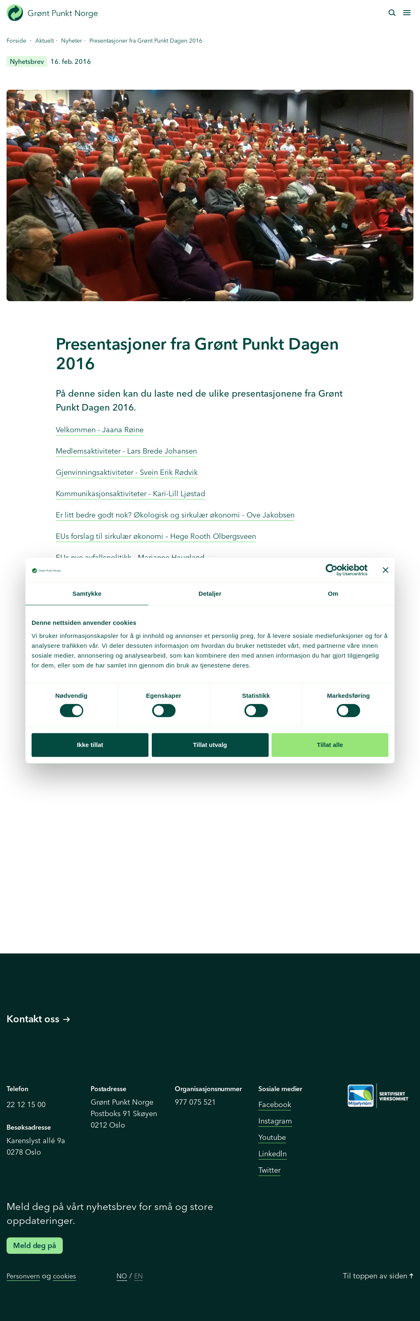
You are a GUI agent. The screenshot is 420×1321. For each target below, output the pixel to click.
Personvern (23, 1276)
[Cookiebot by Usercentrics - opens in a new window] (332, 570)
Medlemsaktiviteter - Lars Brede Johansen (126, 451)
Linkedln (272, 1153)
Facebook (274, 1104)
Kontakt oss (38, 1019)
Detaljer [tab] (210, 593)
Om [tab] (333, 593)
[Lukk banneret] (385, 570)
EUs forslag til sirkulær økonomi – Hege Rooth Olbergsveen (156, 536)
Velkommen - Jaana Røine (100, 429)
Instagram (275, 1121)
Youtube (272, 1137)
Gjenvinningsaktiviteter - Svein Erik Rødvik (127, 472)
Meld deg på (34, 1245)
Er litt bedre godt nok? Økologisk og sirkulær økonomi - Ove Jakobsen (175, 515)
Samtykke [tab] (87, 593)
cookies (64, 1276)
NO (121, 1276)
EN (138, 1276)
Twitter (269, 1170)
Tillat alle (330, 744)
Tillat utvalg (210, 744)
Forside (16, 40)
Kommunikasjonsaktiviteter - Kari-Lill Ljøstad (130, 493)
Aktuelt (44, 40)
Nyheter (71, 40)
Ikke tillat (90, 744)
